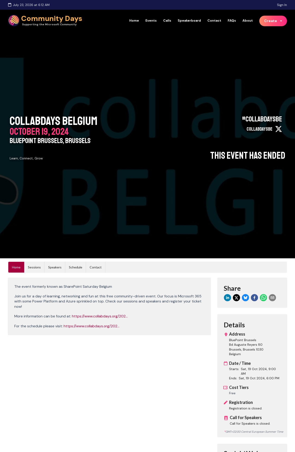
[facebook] (254, 297)
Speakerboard (189, 20)
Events (151, 20)
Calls (167, 20)
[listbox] (273, 21)
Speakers (55, 267)
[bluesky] (245, 297)
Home (134, 20)
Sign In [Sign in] (282, 5)
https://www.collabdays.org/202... (100, 316)
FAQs (232, 20)
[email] (272, 297)
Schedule (75, 267)
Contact (214, 20)
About (247, 20)
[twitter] (236, 297)
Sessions (34, 267)
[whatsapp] (263, 297)
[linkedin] (227, 297)
